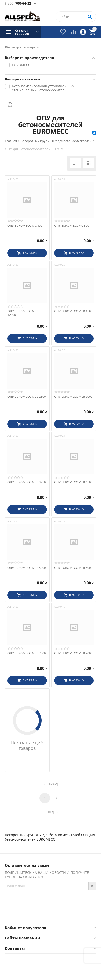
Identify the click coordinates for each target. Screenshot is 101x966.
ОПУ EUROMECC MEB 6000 (73, 568)
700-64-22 (18, 3)
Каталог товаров (21, 32)
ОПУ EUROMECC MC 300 (71, 226)
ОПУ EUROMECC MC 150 (24, 226)
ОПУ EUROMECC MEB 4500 (73, 482)
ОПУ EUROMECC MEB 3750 (26, 482)
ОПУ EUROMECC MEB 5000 (26, 568)
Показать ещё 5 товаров (27, 745)
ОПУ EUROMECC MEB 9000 (73, 653)
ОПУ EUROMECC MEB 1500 (73, 311)
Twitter (64, 913)
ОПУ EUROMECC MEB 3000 (73, 397)
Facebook (38, 913)
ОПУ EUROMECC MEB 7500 (26, 653)
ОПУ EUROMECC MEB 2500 (26, 397)
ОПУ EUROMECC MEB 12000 (22, 313)
